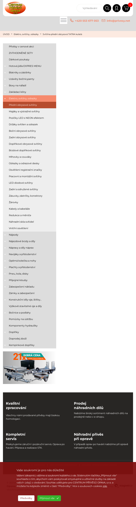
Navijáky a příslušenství (22, 254)
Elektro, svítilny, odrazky (26, 34)
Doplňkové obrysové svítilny (25, 143)
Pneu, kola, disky (18, 273)
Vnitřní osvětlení (18, 228)
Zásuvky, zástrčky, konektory (25, 195)
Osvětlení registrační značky (25, 169)
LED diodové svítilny (21, 182)
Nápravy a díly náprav (21, 247)
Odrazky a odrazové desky (24, 163)
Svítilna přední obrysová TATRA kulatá (62, 34)
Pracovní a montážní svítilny (25, 176)
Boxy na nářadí (17, 85)
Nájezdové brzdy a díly (22, 241)
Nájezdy (13, 234)
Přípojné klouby (18, 280)
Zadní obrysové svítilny (22, 137)
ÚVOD (6, 34)
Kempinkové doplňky (21, 345)
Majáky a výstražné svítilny (24, 111)
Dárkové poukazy (19, 59)
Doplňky (14, 332)
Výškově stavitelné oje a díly (25, 306)
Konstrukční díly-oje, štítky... (25, 299)
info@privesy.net (118, 20)
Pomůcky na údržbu (21, 319)
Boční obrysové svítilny (22, 131)
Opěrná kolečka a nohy (22, 260)
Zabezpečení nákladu (21, 286)
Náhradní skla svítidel (21, 221)
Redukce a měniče (20, 215)
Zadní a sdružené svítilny (23, 189)
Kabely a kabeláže (19, 208)
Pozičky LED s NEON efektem (26, 118)
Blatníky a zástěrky (20, 72)
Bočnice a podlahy (20, 312)
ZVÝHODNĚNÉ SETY (21, 53)
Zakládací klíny (17, 92)
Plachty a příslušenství (22, 267)
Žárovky (13, 202)
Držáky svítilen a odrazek (23, 124)
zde (105, 486)
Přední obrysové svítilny (23, 105)
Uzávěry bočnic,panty (21, 79)
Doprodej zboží (18, 338)
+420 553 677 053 (87, 20)
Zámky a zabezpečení (21, 293)
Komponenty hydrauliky (23, 325)
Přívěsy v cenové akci (21, 46)
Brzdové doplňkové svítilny (25, 150)
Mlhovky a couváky (20, 156)
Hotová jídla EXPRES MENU (25, 66)
